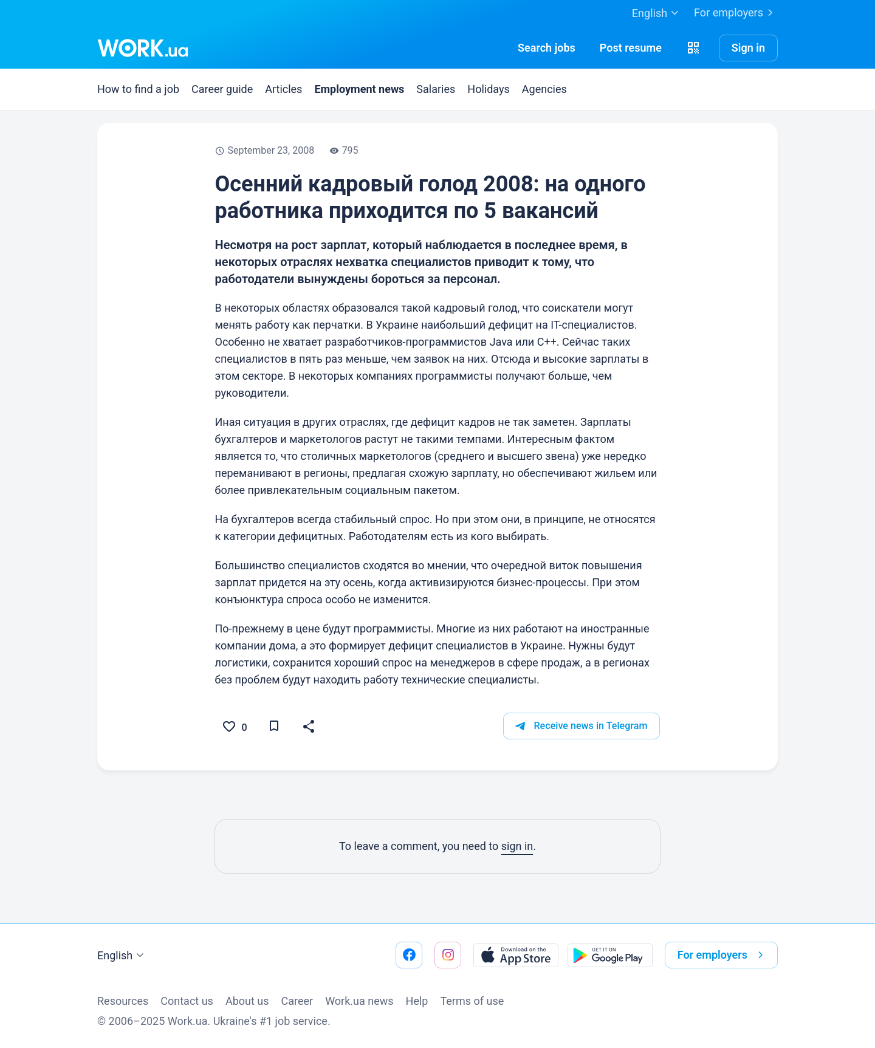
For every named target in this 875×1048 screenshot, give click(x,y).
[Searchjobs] (547, 48)
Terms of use (472, 1001)
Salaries (435, 89)
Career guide (222, 89)
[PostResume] (631, 48)
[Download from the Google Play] (610, 955)
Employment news (359, 89)
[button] (693, 48)
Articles (283, 89)
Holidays (488, 89)
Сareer (297, 1001)
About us (247, 1001)
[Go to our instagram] (447, 955)
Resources (122, 1001)
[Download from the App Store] (515, 955)
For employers (736, 12)
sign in (517, 846)
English (122, 955)
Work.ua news (359, 1001)
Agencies (544, 89)
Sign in (748, 47)
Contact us (186, 1001)
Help (417, 1001)
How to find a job (138, 89)
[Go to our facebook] (409, 955)
